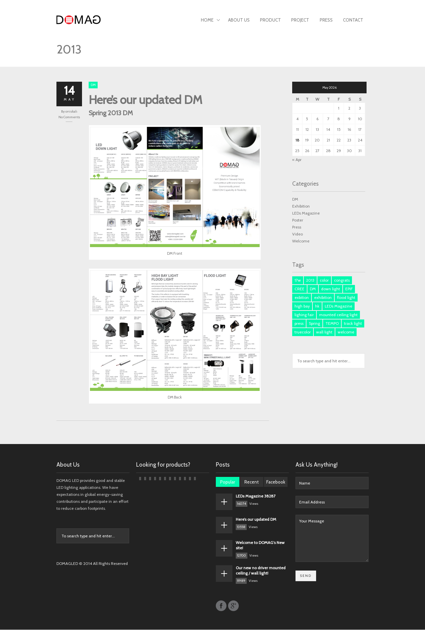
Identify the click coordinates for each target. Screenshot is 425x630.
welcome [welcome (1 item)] (346, 332)
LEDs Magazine (306, 213)
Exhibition (301, 206)
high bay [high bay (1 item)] (302, 306)
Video (297, 233)
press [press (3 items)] (299, 323)
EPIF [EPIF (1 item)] (349, 289)
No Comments (69, 117)
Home (210, 20)
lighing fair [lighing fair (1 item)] (304, 315)
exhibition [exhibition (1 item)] (323, 297)
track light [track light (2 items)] (353, 323)
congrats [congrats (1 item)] (342, 280)
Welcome (300, 240)
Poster (297, 220)
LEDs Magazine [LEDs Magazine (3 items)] (338, 306)
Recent (251, 482)
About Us (239, 20)
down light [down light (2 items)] (330, 289)
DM (93, 85)
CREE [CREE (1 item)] (299, 289)
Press (326, 20)
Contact (353, 20)
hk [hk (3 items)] (317, 306)
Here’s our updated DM (145, 99)
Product (270, 20)
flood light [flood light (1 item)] (346, 297)
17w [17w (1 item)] (298, 280)
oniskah (71, 111)
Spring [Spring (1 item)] (314, 323)
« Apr (296, 159)
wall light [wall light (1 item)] (324, 332)
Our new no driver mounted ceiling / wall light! (261, 571)
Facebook (275, 482)
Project (300, 20)
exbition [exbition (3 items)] (302, 297)
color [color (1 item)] (324, 280)
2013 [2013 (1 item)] (310, 280)
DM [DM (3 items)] (313, 289)
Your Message (332, 538)
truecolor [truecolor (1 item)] (303, 332)
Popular (227, 482)
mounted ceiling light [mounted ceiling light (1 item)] (338, 315)
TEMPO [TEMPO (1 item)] (332, 323)
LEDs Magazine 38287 (256, 496)
